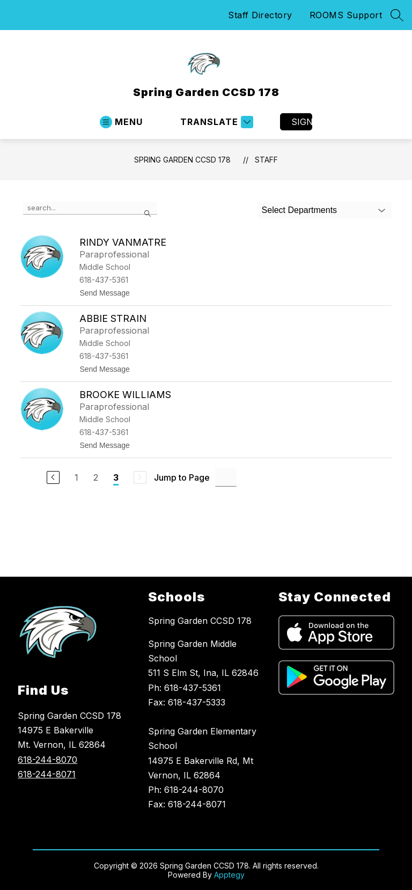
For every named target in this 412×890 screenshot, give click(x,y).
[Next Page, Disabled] (140, 477)
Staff (266, 159)
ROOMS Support (346, 15)
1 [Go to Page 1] (76, 477)
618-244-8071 (47, 774)
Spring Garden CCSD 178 (182, 159)
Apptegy (229, 874)
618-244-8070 (47, 759)
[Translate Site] (215, 122)
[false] (90, 208)
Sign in (301, 121)
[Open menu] (121, 122)
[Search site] (397, 15)
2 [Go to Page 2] (95, 477)
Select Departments (299, 210)
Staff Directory (260, 15)
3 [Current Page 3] (116, 477)
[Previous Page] (53, 477)
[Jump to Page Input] (226, 477)
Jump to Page (182, 477)
